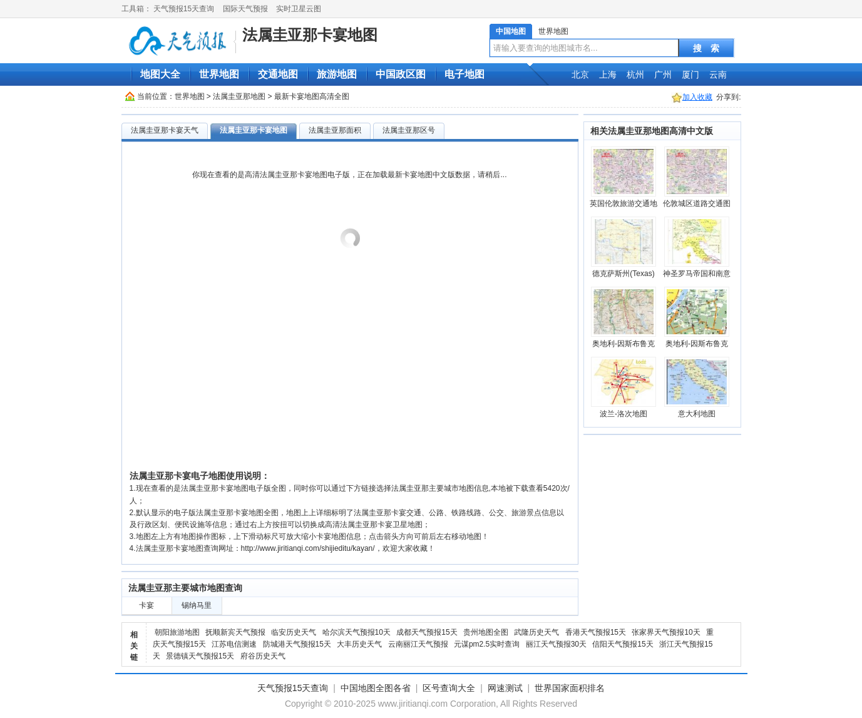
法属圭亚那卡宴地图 (309, 34)
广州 (663, 74)
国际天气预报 (245, 8)
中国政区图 (401, 74)
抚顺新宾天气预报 (235, 632)
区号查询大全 (449, 688)
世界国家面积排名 (570, 688)
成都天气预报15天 (426, 632)
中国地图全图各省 (376, 688)
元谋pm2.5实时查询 (487, 644)
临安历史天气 (293, 632)
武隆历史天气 (536, 632)
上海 (608, 74)
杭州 (635, 74)
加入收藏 (697, 97)
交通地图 (278, 74)
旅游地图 (337, 74)
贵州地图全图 (485, 632)
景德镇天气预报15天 (200, 656)
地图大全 (160, 74)
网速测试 (505, 688)
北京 (580, 74)
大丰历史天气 (359, 644)
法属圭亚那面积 (335, 130)
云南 (718, 74)
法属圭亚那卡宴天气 (164, 130)
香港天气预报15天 (595, 632)
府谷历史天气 (262, 656)
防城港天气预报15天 (297, 644)
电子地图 (464, 74)
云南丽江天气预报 (418, 644)
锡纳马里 (197, 605)
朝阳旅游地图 (177, 632)
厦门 (690, 74)
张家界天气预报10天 (666, 632)
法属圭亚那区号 (408, 130)
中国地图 (511, 31)
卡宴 (146, 605)
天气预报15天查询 (183, 8)
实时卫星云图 (298, 8)
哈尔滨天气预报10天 (356, 632)
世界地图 (553, 31)
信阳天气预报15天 (622, 644)
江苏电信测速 (234, 644)
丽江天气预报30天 (556, 644)
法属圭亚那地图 (239, 96)
